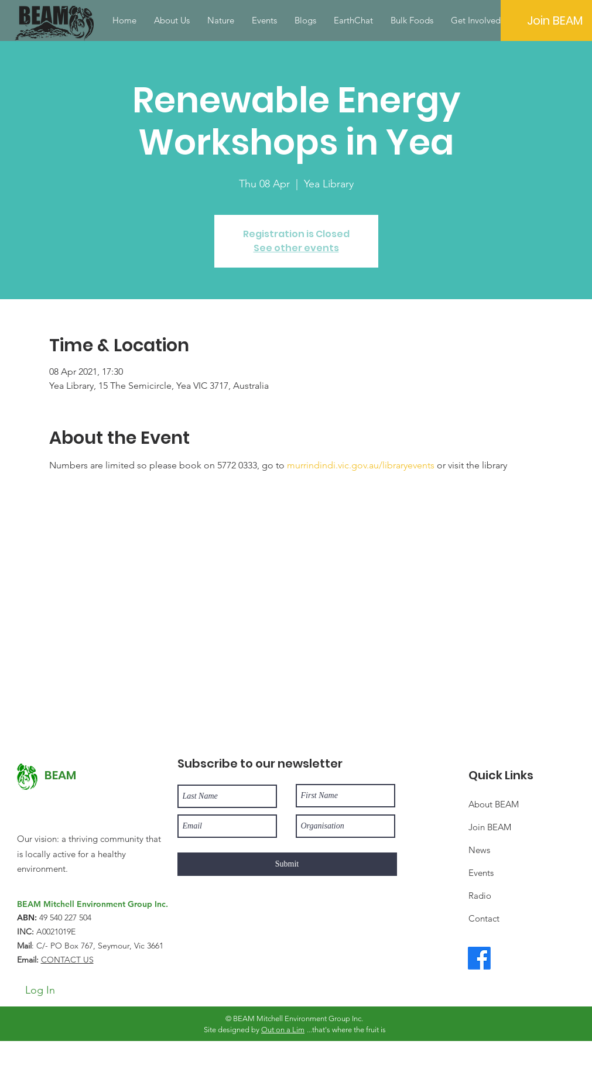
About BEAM (493, 804)
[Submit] (287, 864)
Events (481, 872)
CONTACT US (67, 959)
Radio (479, 895)
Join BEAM (489, 827)
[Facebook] (479, 958)
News (479, 849)
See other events (296, 248)
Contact (483, 918)
